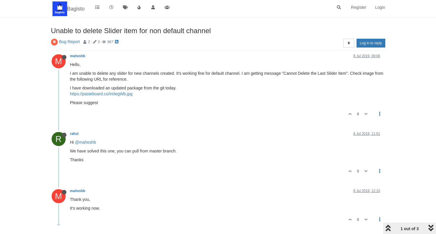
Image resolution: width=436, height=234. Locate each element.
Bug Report (69, 41)
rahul (74, 134)
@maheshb (85, 142)
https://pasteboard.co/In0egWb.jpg (101, 93)
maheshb (77, 56)
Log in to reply (371, 43)
